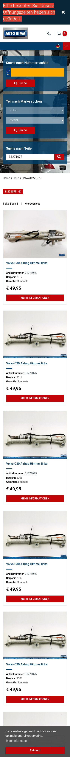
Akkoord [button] (34, 750)
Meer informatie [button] (16, 740)
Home (6, 178)
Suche (20, 83)
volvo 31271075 (32, 178)
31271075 (12, 191)
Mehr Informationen (35, 297)
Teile (16, 178)
